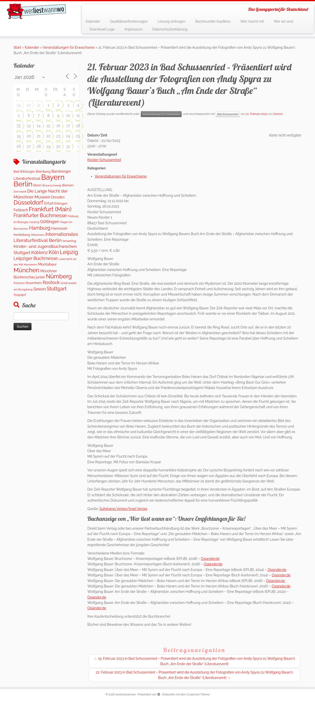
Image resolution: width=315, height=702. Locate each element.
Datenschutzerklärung (170, 29)
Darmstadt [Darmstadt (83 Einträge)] (20, 191)
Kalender (93, 21)
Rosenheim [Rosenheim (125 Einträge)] (34, 283)
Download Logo (102, 29)
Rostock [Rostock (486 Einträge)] (51, 282)
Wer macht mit (252, 21)
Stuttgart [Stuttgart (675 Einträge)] (56, 289)
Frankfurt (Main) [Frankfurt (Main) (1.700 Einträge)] (50, 209)
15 (48, 125)
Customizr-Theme (198, 694)
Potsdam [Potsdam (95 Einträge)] (19, 283)
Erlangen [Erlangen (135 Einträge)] (60, 203)
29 (18, 105)
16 (58, 125)
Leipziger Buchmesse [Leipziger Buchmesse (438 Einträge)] (36, 258)
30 (29, 105)
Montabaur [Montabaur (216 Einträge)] (47, 264)
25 (78, 136)
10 (68, 115)
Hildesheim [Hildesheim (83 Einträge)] (38, 234)
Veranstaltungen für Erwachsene (69, 47)
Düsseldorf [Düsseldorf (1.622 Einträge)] (28, 202)
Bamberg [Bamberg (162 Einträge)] (43, 171)
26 (18, 146)
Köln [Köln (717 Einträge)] (54, 252)
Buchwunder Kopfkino (213, 21)
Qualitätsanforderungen (129, 21)
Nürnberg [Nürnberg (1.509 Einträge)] (59, 276)
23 (58, 136)
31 (38, 105)
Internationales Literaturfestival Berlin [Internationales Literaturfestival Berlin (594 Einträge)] (46, 237)
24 (68, 136)
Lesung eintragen (171, 21)
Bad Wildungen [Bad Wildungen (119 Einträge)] (24, 171)
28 (38, 146)
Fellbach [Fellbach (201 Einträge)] (21, 210)
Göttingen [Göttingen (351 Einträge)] (49, 221)
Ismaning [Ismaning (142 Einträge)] (69, 241)
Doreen (278, 114)
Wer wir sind (283, 21)
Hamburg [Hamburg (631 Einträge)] (39, 228)
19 (19, 136)
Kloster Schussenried (104, 160)
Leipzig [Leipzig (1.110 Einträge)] (69, 252)
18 (78, 125)
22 (49, 136)
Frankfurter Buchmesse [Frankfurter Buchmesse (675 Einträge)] (40, 215)
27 (29, 146)
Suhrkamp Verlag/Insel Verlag (123, 509)
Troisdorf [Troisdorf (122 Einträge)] (20, 295)
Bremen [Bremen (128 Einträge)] (68, 185)
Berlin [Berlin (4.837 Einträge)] (23, 184)
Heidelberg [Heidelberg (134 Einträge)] (22, 235)
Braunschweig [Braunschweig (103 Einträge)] (51, 185)
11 (78, 115)
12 (18, 125)
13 (29, 125)
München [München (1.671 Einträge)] (26, 270)
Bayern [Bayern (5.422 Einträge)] (52, 177)
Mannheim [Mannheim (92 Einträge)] (30, 264)
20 (29, 136)
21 (38, 136)
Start (17, 47)
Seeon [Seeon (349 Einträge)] (39, 288)
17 (68, 125)
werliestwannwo (125, 694)
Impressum (133, 29)
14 (39, 125)
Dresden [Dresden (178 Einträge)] (58, 197)
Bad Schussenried (227, 114)
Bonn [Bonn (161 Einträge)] (37, 185)
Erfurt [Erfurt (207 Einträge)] (48, 203)
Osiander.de (210, 559)
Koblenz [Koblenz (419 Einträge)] (39, 252)
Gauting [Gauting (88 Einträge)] (34, 222)
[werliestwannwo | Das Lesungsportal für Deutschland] (36, 11)
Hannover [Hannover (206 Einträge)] (59, 228)
